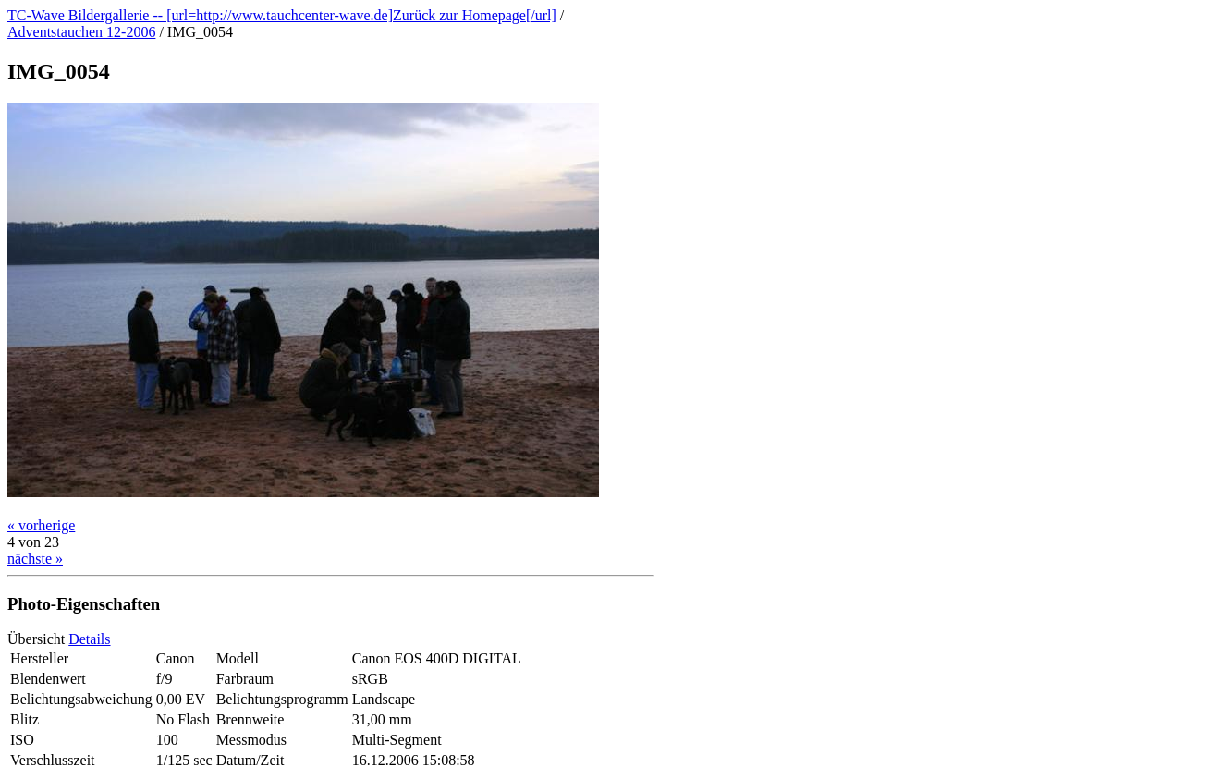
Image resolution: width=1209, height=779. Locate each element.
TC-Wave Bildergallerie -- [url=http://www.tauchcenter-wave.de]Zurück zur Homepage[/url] (281, 15)
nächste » (35, 558)
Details (89, 639)
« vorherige (41, 525)
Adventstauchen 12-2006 (81, 32)
